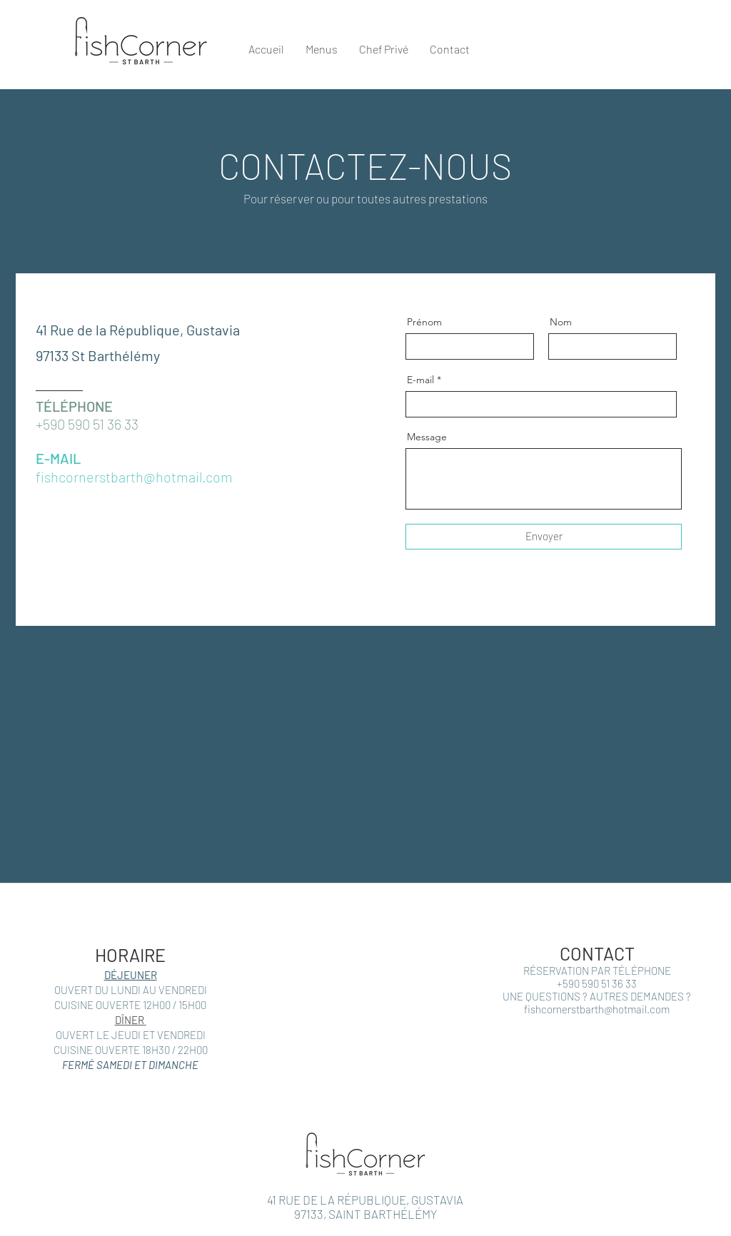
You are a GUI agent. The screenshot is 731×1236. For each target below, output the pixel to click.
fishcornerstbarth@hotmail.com (597, 1009)
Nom (561, 322)
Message (427, 437)
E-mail (420, 380)
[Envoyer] (543, 536)
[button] (703, 44)
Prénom (424, 322)
